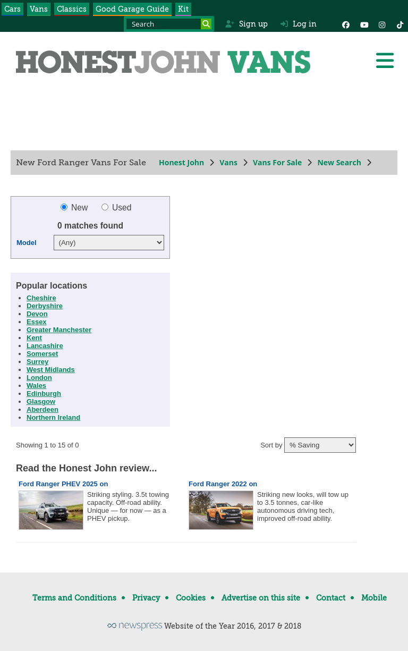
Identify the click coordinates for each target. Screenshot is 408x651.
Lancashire (45, 346)
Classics (72, 9)
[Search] (206, 24)
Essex (37, 322)
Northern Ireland (53, 417)
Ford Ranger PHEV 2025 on (63, 484)
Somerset (42, 354)
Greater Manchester (59, 330)
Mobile (374, 598)
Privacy (146, 598)
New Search (339, 162)
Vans (39, 9)
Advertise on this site (261, 598)
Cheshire (41, 298)
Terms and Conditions (74, 598)
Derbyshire (45, 306)
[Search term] (169, 24)
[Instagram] (382, 24)
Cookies (191, 598)
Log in (298, 24)
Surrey (37, 362)
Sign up (246, 24)
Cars (12, 9)
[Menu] (385, 60)
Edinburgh (44, 394)
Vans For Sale (277, 162)
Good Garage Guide (132, 9)
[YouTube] (364, 24)
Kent (34, 338)
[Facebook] (346, 24)
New (75, 207)
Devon (37, 314)
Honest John (181, 162)
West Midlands (51, 370)
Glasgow (41, 401)
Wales (36, 386)
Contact (330, 598)
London (39, 378)
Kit (183, 9)
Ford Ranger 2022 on (223, 484)
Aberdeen (42, 409)
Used (116, 207)
